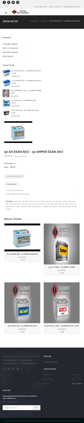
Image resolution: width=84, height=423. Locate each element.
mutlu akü (17, 201)
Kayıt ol (37, 407)
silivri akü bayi (14, 204)
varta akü (23, 204)
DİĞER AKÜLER (8, 56)
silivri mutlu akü (40, 204)
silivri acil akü (46, 201)
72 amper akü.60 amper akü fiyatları (28, 206)
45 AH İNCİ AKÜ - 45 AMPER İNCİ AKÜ (23, 100)
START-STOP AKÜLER (10, 48)
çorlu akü (50, 204)
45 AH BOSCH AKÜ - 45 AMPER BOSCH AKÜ (26, 71)
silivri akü (25, 201)
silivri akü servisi (35, 201)
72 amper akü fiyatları (49, 206)
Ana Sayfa (34, 21)
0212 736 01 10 (56, 7)
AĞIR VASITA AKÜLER (10, 52)
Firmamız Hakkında (50, 362)
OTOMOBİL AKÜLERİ (10, 44)
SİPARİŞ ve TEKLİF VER (14, 176)
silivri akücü (69, 204)
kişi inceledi (20, 156)
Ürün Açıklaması (12, 184)
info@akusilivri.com (73, 7)
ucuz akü (55, 201)
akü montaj (63, 201)
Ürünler (43, 21)
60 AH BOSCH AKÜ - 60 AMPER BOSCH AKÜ (26, 80)
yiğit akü (31, 204)
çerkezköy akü (59, 204)
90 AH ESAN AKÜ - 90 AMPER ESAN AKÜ (25, 110)
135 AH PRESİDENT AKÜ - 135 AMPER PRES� (25, 90)
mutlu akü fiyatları (64, 206)
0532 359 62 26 (41, 7)
